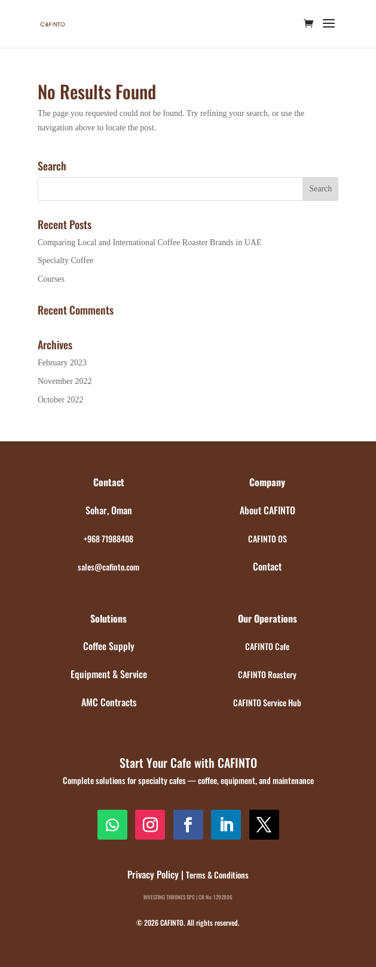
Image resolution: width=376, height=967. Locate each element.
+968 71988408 (108, 538)
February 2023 (62, 362)
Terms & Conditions (217, 874)
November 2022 (65, 381)
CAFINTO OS (267, 538)
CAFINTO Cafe (267, 646)
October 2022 (61, 399)
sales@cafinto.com (108, 566)
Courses (51, 278)
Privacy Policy (153, 874)
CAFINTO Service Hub (267, 702)
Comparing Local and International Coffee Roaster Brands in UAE (150, 242)
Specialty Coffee (65, 260)
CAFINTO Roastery (267, 674)
